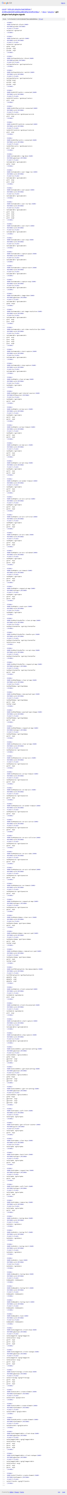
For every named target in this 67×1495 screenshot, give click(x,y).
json (63, 1492)
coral (4, 9)
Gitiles (11, 1492)
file (40, 19)
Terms (22, 1492)
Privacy (16, 1492)
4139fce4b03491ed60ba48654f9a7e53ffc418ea (20, 12)
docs (44, 12)
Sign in (63, 3)
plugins (51, 12)
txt (59, 1492)
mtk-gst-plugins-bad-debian (19, 9)
